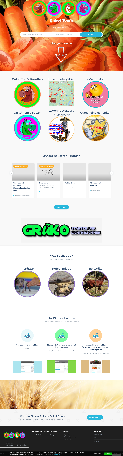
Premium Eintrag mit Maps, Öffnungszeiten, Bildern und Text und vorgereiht (95, 347)
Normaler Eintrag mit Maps (27, 345)
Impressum (98, 441)
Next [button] (111, 173)
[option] (23, 180)
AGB (95, 438)
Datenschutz (98, 434)
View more (57, 454)
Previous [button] (11, 173)
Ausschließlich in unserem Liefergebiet (44, 435)
